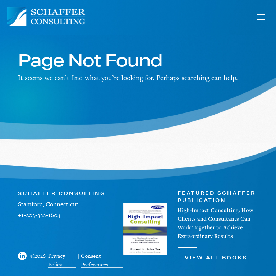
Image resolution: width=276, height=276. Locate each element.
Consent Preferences (94, 260)
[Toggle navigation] (261, 17)
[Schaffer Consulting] (46, 16)
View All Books (212, 254)
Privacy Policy (56, 260)
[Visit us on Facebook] (24, 260)
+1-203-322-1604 (39, 215)
